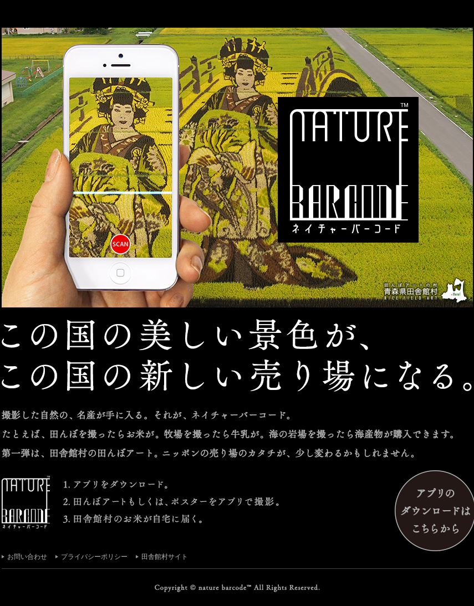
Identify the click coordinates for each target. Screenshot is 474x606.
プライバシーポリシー (94, 557)
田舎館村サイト (164, 557)
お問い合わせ (27, 557)
